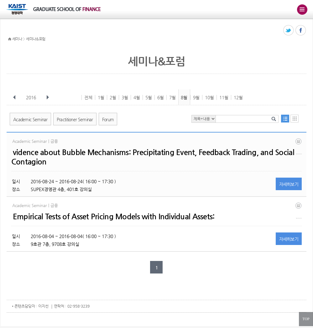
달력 (294, 118)
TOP (305, 319)
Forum (108, 119)
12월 (238, 97)
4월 (136, 97)
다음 (47, 97)
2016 (31, 97)
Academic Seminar (30, 119)
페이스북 (300, 30)
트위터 (288, 30)
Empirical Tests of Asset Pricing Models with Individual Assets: (114, 216)
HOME (9, 39)
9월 (196, 97)
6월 (160, 97)
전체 (88, 97)
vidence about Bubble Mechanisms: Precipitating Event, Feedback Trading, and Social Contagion (152, 157)
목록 (285, 118)
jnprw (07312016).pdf (299, 210)
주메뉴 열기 (302, 9)
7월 (172, 97)
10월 (209, 97)
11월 (223, 97)
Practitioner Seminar (75, 119)
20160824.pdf (299, 146)
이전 (14, 97)
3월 (125, 97)
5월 (148, 97)
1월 (101, 97)
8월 (184, 97)
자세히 (289, 184)
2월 (113, 97)
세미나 (17, 39)
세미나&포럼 (35, 39)
